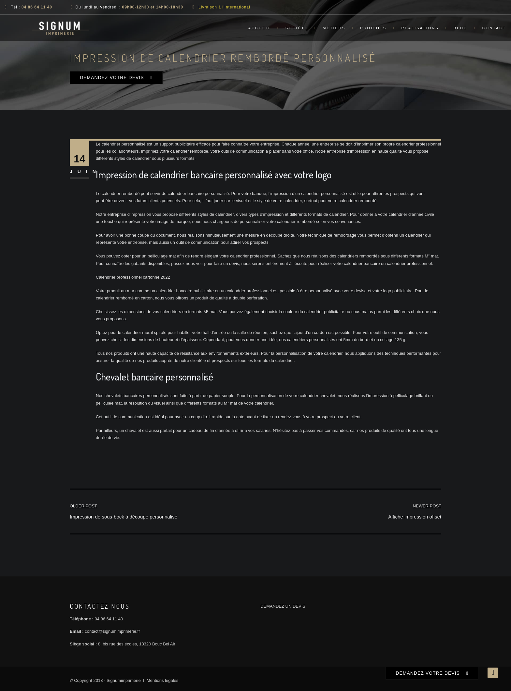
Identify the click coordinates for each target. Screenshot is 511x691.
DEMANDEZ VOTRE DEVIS (112, 77)
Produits (373, 28)
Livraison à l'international (224, 7)
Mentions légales (163, 680)
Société (296, 28)
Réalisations (420, 28)
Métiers (334, 28)
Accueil (259, 28)
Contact (494, 28)
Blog (461, 28)
